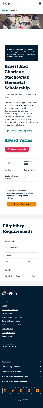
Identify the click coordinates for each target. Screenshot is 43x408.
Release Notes (7, 336)
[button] (9, 149)
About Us (5, 302)
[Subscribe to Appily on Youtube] (37, 390)
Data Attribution (7, 329)
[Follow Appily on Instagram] (5, 390)
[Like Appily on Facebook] (21, 390)
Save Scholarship (17, 149)
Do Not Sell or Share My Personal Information (19, 325)
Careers (4, 306)
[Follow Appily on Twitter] (13, 390)
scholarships (11, 54)
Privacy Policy (7, 313)
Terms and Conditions (10, 310)
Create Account (21, 204)
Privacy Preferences (9, 346)
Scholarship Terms (8, 333)
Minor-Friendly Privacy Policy (12, 317)
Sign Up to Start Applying (18, 130)
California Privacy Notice (11, 321)
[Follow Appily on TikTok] (29, 390)
